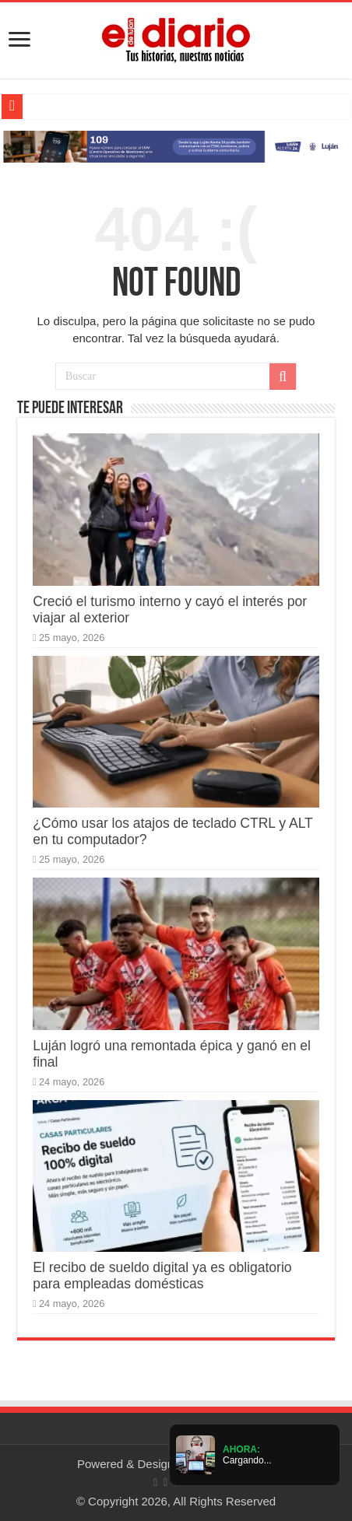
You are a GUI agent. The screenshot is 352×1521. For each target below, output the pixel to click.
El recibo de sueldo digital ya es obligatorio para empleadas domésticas (162, 1275)
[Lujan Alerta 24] (176, 145)
